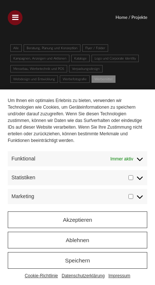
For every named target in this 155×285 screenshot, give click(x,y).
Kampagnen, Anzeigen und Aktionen (39, 58)
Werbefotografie (75, 79)
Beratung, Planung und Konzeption (52, 48)
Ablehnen (77, 240)
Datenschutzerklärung (83, 275)
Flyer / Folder (95, 48)
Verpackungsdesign (86, 69)
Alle (16, 48)
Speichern (77, 260)
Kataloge (80, 58)
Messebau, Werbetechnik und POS (38, 69)
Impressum (119, 275)
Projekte (139, 17)
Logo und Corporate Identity (115, 58)
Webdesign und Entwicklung (34, 79)
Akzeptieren (77, 220)
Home (121, 17)
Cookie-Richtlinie (41, 275)
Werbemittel (103, 79)
